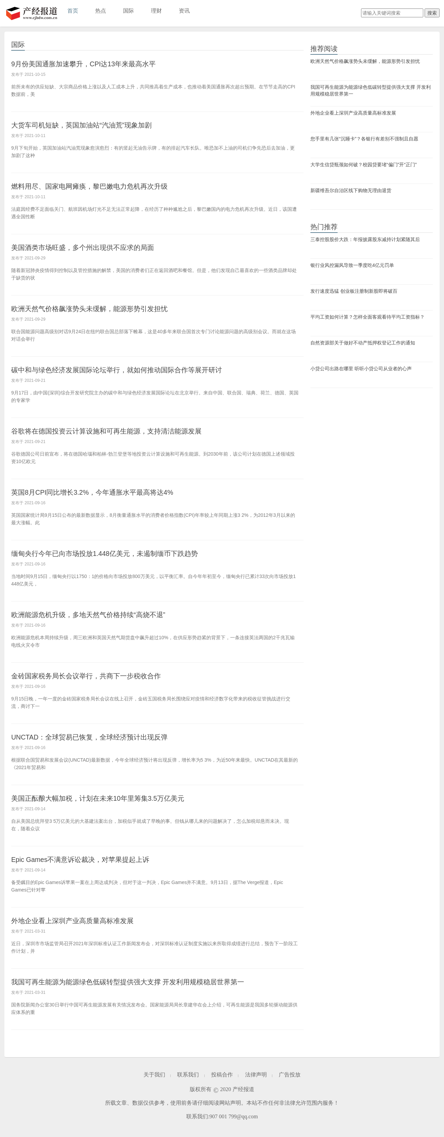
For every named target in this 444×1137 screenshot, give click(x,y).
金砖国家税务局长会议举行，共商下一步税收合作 (93, 676)
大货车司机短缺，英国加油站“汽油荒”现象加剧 (88, 125)
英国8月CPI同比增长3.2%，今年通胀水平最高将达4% (100, 492)
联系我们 (188, 1074)
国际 (128, 11)
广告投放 (290, 1074)
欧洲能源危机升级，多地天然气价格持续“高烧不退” (96, 614)
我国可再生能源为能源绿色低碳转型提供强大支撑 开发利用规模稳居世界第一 (139, 982)
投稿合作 (222, 1074)
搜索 (432, 13)
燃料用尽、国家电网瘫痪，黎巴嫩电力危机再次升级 (97, 186)
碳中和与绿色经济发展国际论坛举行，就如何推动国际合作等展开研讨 (127, 370)
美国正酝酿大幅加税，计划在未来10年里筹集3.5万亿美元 (106, 798)
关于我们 (154, 1074)
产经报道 (31, 13)
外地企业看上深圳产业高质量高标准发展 (78, 920)
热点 (100, 11)
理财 (156, 11)
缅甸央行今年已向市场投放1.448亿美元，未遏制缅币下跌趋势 (114, 553)
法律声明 (256, 1074)
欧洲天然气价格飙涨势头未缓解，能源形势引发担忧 (97, 308)
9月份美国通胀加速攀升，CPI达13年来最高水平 (91, 64)
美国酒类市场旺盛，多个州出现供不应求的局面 (89, 247)
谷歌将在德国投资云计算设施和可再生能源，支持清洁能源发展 (116, 431)
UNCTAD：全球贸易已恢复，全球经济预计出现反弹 (97, 737)
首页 (72, 11)
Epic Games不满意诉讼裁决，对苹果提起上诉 (87, 859)
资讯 (184, 11)
